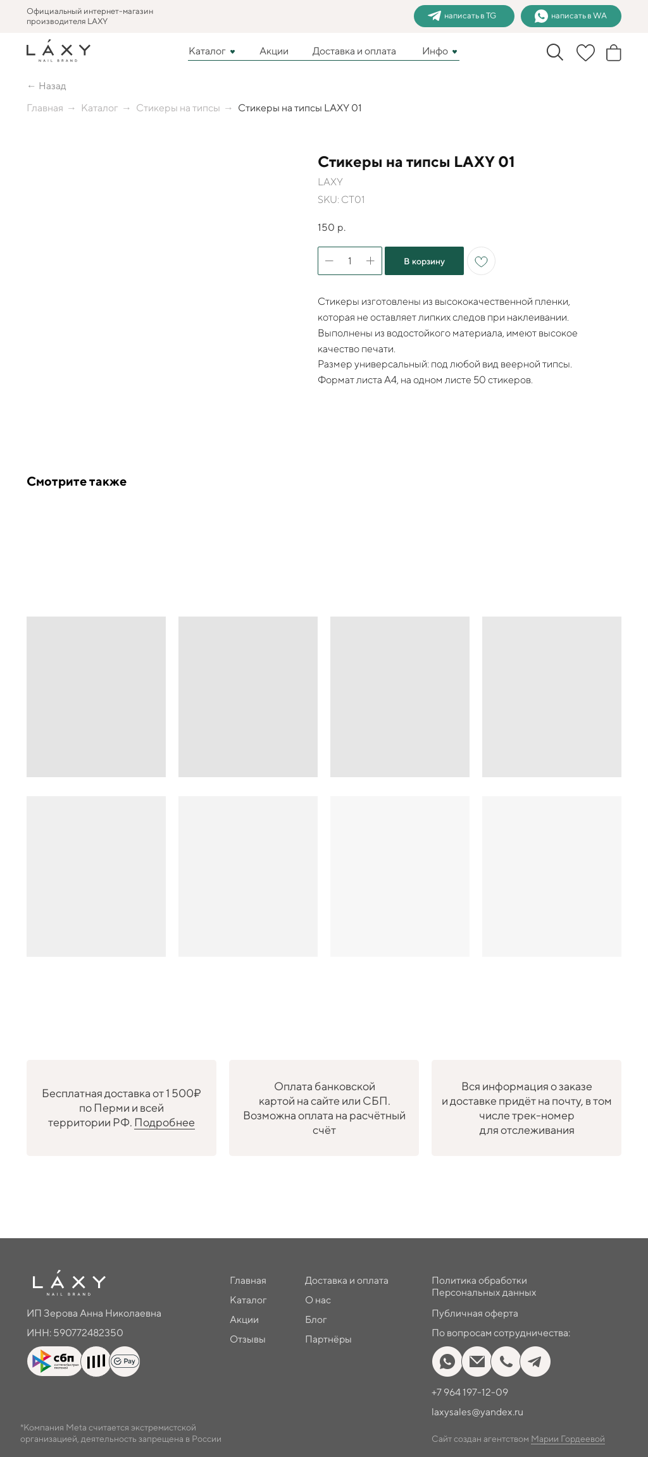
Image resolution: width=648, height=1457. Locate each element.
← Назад (46, 86)
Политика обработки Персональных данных (484, 1286)
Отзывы (248, 1339)
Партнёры (329, 1339)
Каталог (207, 51)
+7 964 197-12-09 (470, 1392)
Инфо (435, 51)
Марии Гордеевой (568, 1439)
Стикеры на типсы (178, 108)
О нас (318, 1300)
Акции (274, 51)
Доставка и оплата (354, 51)
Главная (45, 108)
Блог (316, 1319)
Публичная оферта (475, 1313)
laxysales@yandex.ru (478, 1412)
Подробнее (164, 1122)
